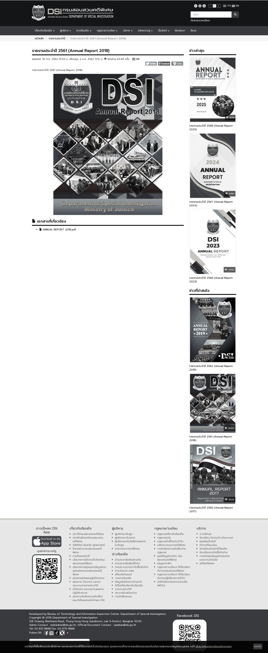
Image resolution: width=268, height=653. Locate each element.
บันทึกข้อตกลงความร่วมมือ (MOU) (172, 583)
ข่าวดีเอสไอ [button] (83, 31)
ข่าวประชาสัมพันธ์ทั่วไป (127, 563)
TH (227, 6)
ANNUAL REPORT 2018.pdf (57, 230)
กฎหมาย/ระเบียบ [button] (107, 31)
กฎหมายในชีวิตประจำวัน (170, 541)
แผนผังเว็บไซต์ (208, 541)
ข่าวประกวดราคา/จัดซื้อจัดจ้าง (131, 567)
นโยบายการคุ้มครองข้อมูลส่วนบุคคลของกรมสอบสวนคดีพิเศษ (89, 570)
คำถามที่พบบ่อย (208, 545)
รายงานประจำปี (57, 38)
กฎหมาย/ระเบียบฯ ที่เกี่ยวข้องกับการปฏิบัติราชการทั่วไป (173, 576)
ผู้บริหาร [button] (65, 31)
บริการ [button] (127, 31)
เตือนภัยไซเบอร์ (123, 574)
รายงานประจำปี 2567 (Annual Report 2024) (211, 203)
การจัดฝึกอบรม (123, 596)
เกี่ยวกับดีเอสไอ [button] (44, 31)
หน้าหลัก (39, 38)
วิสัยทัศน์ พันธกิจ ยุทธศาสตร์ (89, 545)
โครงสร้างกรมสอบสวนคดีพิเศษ (87, 550)
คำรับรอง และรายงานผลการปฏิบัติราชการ (88, 591)
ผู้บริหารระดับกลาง (125, 538)
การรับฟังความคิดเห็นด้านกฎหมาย (171, 550)
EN (235, 6)
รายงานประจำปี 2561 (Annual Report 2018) (210, 438)
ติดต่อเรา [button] (180, 31)
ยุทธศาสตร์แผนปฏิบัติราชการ (88, 578)
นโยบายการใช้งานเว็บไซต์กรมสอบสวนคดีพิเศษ (89, 561)
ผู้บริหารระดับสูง (123, 534)
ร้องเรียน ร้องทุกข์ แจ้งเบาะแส (216, 538)
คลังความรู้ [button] (145, 31)
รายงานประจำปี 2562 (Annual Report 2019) (211, 368)
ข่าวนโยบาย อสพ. (124, 571)
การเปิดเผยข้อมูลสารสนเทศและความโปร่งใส (215, 558)
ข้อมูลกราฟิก (164, 563)
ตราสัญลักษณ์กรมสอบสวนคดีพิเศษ (88, 539)
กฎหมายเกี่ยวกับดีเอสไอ (170, 534)
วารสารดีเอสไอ (123, 578)
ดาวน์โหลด (206, 534)
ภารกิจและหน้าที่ (81, 556)
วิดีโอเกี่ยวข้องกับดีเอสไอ (129, 585)
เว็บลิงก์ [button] (163, 31)
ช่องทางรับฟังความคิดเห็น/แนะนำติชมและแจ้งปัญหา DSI (88, 598)
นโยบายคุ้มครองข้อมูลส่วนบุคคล (214, 646)
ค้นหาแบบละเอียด (200, 20)
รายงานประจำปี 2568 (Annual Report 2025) (211, 127)
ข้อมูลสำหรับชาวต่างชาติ (128, 582)
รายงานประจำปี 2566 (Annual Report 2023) (211, 280)
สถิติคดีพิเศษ (207, 563)
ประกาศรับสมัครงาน (126, 593)
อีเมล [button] (193, 31)
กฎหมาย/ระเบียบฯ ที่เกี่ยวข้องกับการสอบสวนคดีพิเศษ (173, 569)
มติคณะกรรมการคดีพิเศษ (171, 545)
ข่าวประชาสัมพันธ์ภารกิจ (128, 560)
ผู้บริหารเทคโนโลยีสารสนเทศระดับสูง (130, 543)
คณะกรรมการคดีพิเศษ (127, 549)
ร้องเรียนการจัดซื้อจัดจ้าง (214, 552)
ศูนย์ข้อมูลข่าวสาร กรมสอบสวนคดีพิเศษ (169, 558)
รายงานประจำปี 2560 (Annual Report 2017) (211, 509)
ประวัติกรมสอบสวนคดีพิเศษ (88, 534)
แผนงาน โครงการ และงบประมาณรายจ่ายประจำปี (87, 583)
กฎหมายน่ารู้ (164, 538)
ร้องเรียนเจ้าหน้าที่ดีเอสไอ (213, 549)
